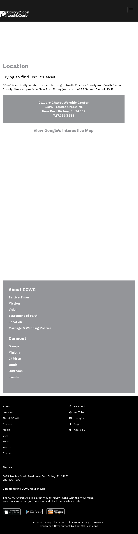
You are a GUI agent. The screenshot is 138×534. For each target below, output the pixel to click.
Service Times (19, 297)
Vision (13, 309)
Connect (8, 423)
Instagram (80, 417)
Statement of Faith (23, 315)
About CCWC (10, 417)
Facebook (80, 406)
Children (15, 358)
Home (6, 406)
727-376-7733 (11, 478)
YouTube (79, 412)
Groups (14, 346)
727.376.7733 (63, 115)
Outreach (16, 371)
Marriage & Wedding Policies (30, 328)
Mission (14, 303)
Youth (13, 365)
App (76, 423)
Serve (6, 440)
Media (6, 429)
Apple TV (79, 429)
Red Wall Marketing (86, 525)
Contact (7, 452)
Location (15, 322)
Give (5, 435)
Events (14, 377)
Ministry (14, 352)
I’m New (8, 412)
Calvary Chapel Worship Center (61, 521)
